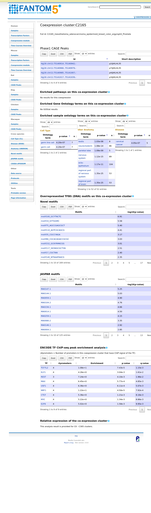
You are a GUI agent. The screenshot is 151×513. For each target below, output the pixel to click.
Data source (16, 173)
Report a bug (68, 442)
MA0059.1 (46, 298)
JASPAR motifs (17, 159)
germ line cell (47, 142)
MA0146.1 (46, 325)
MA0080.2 (46, 320)
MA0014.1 (46, 311)
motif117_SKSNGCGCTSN (53, 248)
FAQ (76, 436)
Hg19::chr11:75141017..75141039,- (58, 77)
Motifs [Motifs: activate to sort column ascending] (63, 212)
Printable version (18, 193)
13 (141, 335)
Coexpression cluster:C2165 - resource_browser (33, 7)
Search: (59, 126)
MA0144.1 (46, 293)
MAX (43, 381)
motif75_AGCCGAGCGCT (53, 225)
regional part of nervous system (85, 173)
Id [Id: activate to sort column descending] (74, 59)
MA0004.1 (46, 329)
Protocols (15, 178)
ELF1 (43, 372)
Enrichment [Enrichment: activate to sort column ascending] (97, 363)
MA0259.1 (46, 316)
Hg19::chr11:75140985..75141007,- (58, 73)
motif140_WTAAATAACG (52, 257)
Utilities (14, 183)
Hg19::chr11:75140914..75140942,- (58, 63)
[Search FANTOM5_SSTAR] (120, 7)
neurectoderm (85, 146)
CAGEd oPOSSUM (18, 164)
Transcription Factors (20, 35)
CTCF (43, 395)
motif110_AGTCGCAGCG (53, 230)
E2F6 (43, 404)
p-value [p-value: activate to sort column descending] (63, 136)
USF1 (43, 386)
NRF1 (43, 390)
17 (141, 263)
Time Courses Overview (21, 45)
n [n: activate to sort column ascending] (74, 136)
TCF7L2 (44, 368)
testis (81, 141)
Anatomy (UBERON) (19, 149)
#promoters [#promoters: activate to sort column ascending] (64, 363)
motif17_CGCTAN (49, 252)
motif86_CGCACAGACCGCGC (55, 239)
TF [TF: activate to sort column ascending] (46, 363)
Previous (133, 83)
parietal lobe (85, 150)
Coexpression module (20, 41)
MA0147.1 (46, 289)
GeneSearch (93, 7)
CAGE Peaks (16, 85)
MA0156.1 (46, 307)
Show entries (84, 53)
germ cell (45, 147)
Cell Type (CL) (17, 139)
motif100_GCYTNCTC (51, 216)
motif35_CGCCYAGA (50, 234)
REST (43, 377)
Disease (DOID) (17, 144)
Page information (18, 198)
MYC (43, 399)
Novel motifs (16, 153)
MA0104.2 (46, 302)
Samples (14, 31)
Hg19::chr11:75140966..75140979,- (58, 68)
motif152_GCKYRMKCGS (52, 243)
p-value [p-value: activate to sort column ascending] (126, 363)
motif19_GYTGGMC (50, 221)
